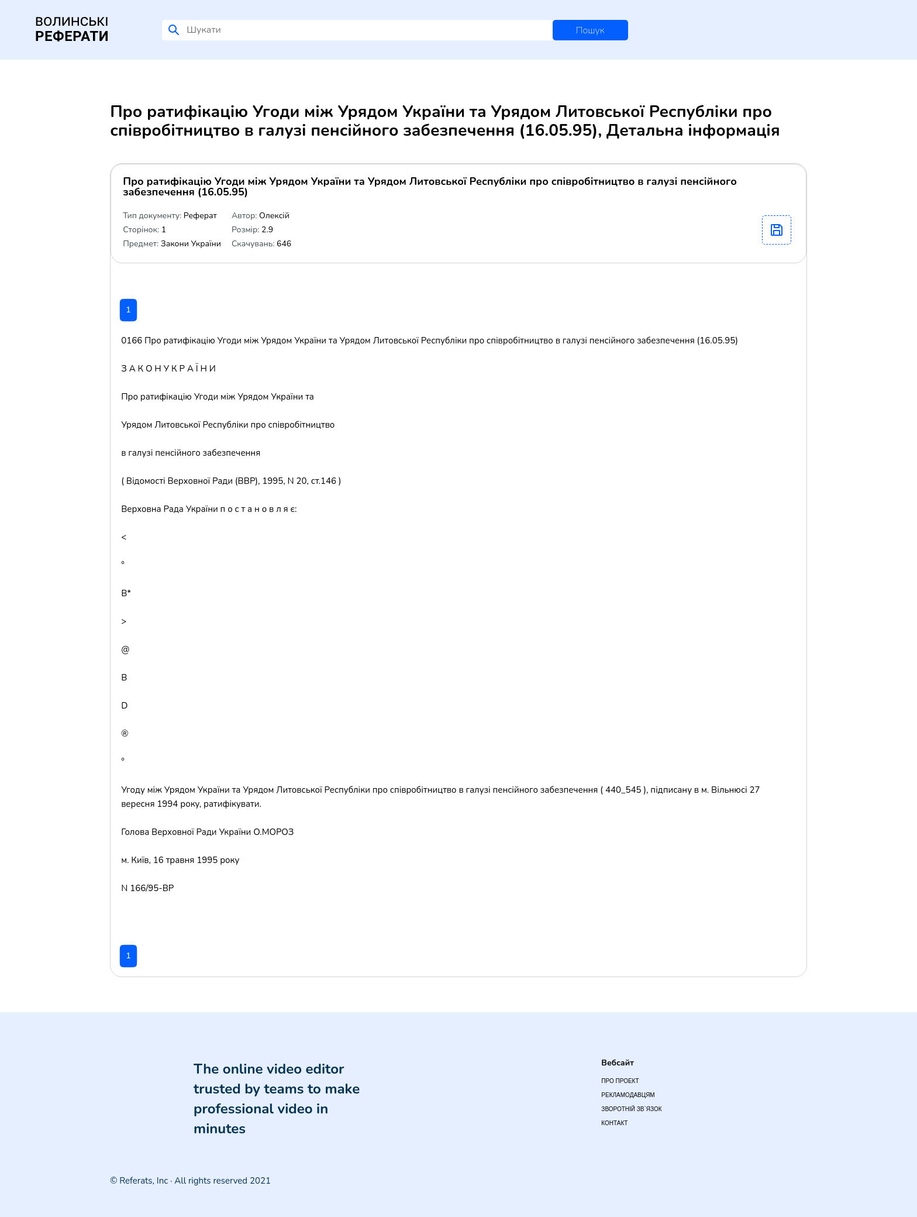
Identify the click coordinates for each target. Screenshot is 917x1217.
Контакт (614, 1123)
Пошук (590, 30)
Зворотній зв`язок (631, 1109)
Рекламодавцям (627, 1095)
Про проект (620, 1081)
